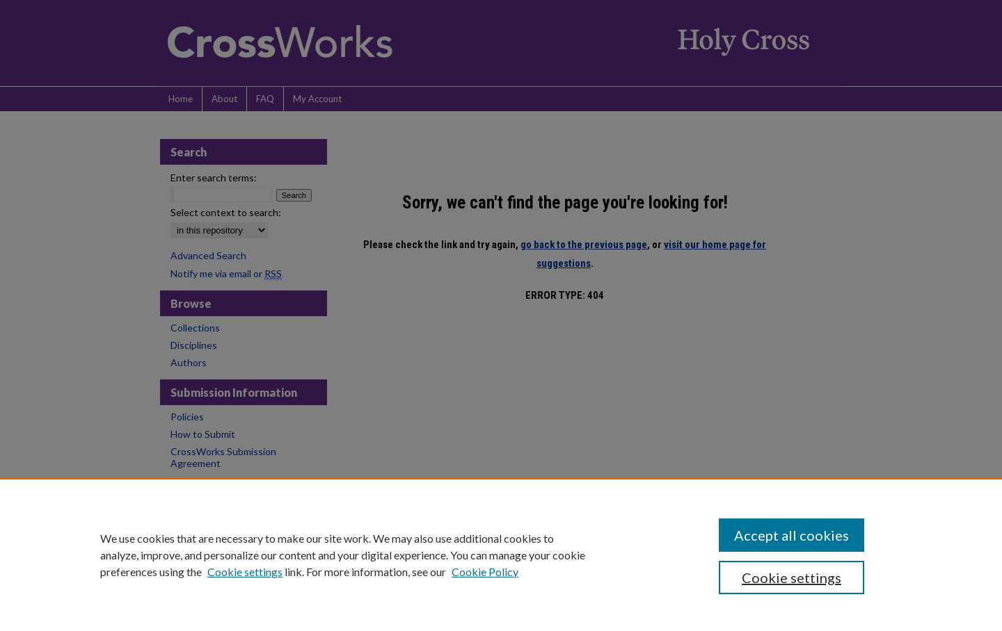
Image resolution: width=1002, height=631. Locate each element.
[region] (501, 554)
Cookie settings (245, 571)
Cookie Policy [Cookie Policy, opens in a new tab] (485, 571)
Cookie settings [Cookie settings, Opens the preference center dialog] (791, 577)
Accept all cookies (791, 535)
